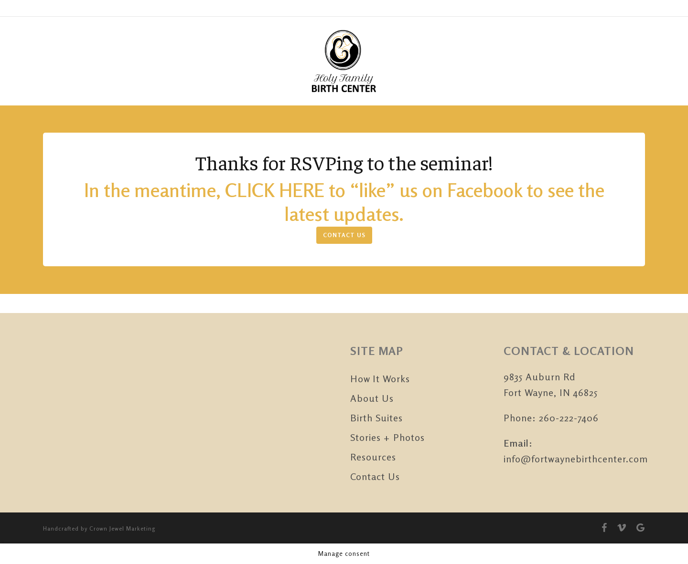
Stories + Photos (387, 437)
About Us (372, 398)
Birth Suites (376, 418)
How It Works (380, 379)
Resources (373, 457)
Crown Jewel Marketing (122, 528)
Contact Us (375, 476)
